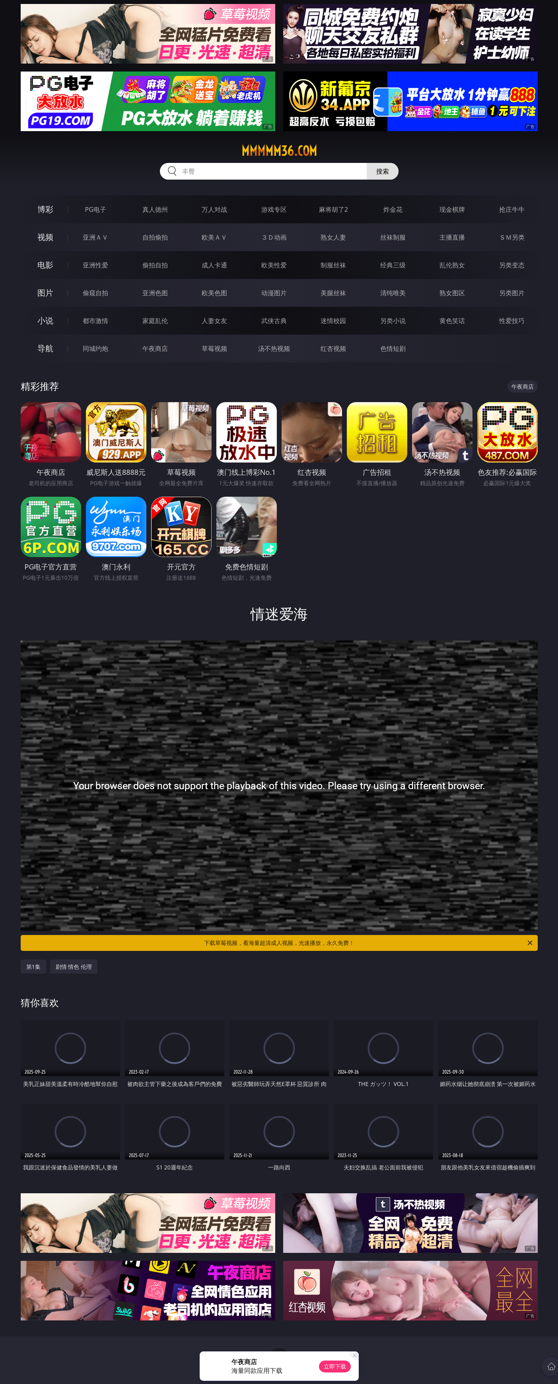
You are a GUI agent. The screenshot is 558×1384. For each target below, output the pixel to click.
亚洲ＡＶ (95, 237)
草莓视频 (214, 348)
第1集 (33, 966)
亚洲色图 (155, 292)
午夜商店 (155, 348)
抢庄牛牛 (512, 209)
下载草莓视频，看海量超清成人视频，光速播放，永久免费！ (369, 943)
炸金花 (392, 209)
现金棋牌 (452, 209)
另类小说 (393, 320)
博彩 (45, 209)
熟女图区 (452, 292)
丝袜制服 (393, 237)
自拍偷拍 (155, 237)
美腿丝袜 (333, 292)
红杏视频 (333, 348)
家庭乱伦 (155, 320)
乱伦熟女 (452, 265)
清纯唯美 (393, 292)
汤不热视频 (274, 348)
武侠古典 (274, 320)
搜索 (382, 171)
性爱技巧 (512, 320)
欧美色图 (214, 292)
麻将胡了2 (333, 209)
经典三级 (393, 265)
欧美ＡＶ (214, 237)
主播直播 (452, 237)
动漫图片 (274, 292)
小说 (45, 320)
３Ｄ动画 (274, 237)
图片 (45, 292)
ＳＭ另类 (512, 237)
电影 (45, 264)
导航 (45, 348)
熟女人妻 (333, 237)
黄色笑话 (452, 320)
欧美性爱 (274, 265)
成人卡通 (214, 265)
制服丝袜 (333, 265)
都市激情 (95, 320)
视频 (45, 237)
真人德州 (155, 209)
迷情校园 (333, 320)
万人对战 (214, 209)
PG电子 (95, 209)
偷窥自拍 (95, 292)
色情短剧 (393, 348)
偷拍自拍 (155, 265)
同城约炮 (95, 348)
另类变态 (512, 265)
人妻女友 (214, 320)
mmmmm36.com (279, 151)
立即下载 (335, 1366)
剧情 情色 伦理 (74, 966)
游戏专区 (274, 209)
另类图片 (512, 292)
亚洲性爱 (95, 265)
